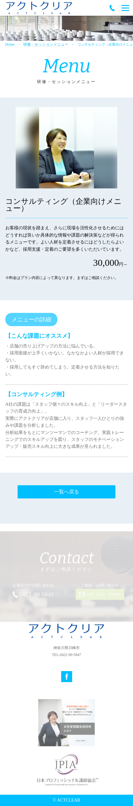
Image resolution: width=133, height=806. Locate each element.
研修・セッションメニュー (45, 44)
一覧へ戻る (66, 491)
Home (9, 44)
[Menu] (125, 7)
